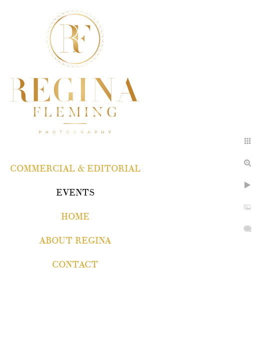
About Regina (75, 240)
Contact (75, 264)
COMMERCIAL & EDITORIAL (75, 168)
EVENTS (75, 192)
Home (75, 216)
